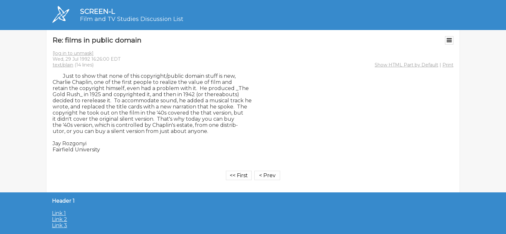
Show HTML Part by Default (406, 65)
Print (447, 65)
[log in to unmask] (73, 53)
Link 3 (59, 225)
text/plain (63, 65)
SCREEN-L (97, 11)
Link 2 (59, 219)
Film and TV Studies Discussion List (131, 19)
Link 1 (59, 213)
